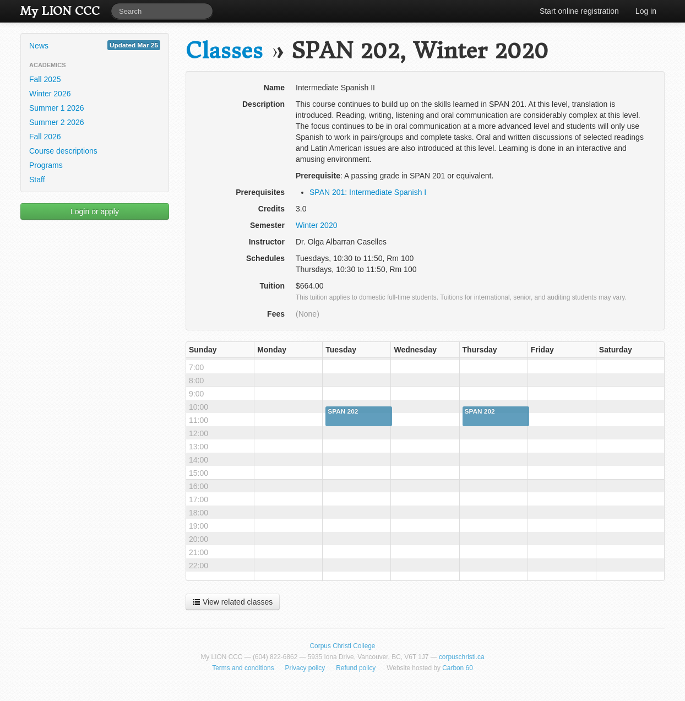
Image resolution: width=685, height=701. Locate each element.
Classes (224, 50)
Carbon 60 (457, 668)
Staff (37, 179)
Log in (645, 11)
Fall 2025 (45, 79)
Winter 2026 (49, 93)
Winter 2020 (316, 225)
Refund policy (356, 668)
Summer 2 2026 (56, 122)
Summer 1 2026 (56, 108)
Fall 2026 (45, 136)
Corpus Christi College (343, 646)
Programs (46, 165)
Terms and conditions (243, 668)
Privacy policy (305, 668)
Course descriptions (63, 150)
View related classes (233, 601)
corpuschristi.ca (462, 657)
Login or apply (94, 211)
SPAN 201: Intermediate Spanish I (367, 192)
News (94, 45)
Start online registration (579, 11)
